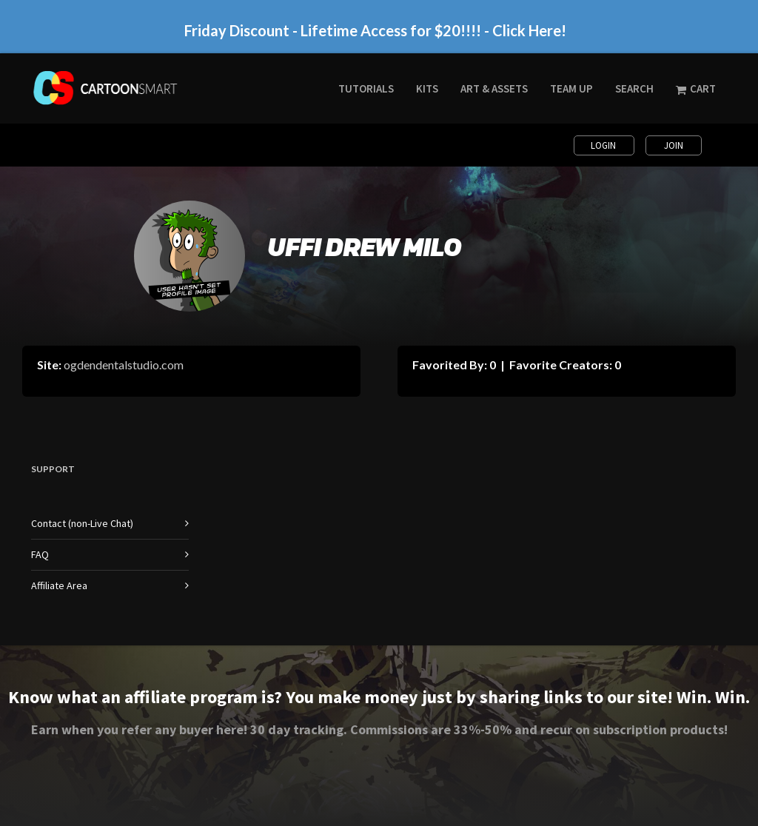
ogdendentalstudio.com (124, 364)
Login (604, 145)
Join (673, 145)
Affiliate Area (59, 585)
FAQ (40, 554)
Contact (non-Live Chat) (82, 523)
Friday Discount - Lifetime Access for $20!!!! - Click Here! (375, 30)
